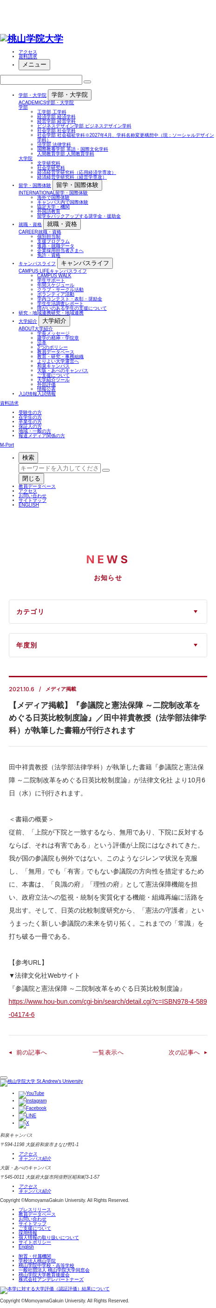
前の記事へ (31, 1052)
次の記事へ (184, 1052)
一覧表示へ (108, 1052)
